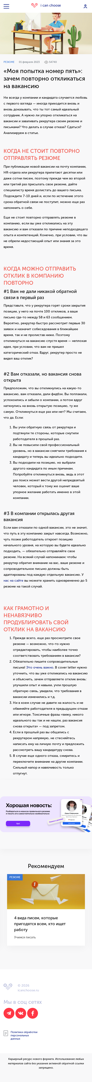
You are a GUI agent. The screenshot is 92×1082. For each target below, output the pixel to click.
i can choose (46, 5)
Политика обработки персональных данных (21, 1034)
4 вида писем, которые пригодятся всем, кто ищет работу (36, 923)
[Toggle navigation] (7, 6)
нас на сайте (13, 581)
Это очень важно (39, 667)
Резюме (9, 62)
